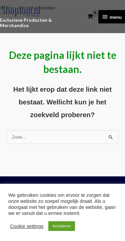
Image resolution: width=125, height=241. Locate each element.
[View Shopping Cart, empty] (90, 16)
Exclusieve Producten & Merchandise (26, 22)
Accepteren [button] (61, 226)
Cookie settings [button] (26, 226)
